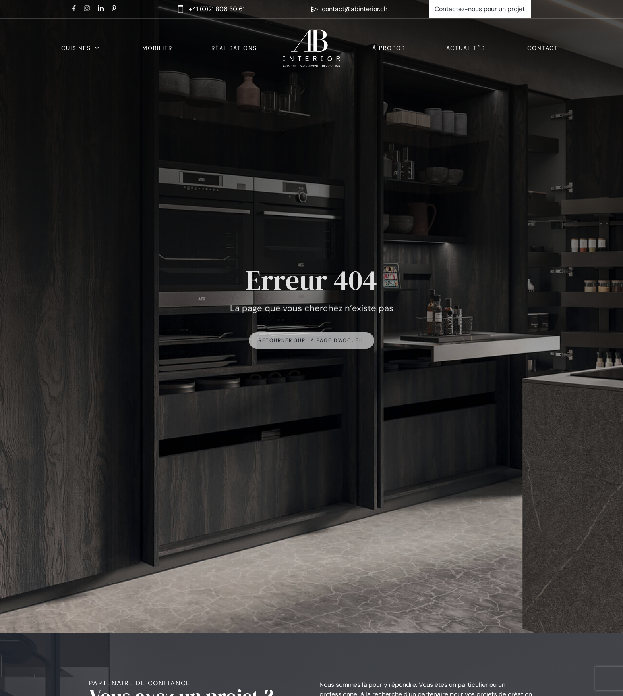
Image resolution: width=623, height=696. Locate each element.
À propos (388, 48)
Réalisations (234, 48)
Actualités (465, 48)
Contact (542, 48)
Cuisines (80, 48)
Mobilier (157, 48)
